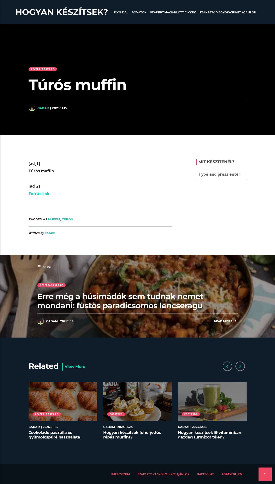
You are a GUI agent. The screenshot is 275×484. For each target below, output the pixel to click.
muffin (54, 219)
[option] (63, 413)
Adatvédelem (232, 474)
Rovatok (139, 12)
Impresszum (120, 474)
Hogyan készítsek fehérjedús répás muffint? (132, 435)
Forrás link (39, 193)
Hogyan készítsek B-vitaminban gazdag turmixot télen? (209, 435)
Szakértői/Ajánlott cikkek (173, 12)
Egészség (116, 414)
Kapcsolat (205, 474)
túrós (67, 219)
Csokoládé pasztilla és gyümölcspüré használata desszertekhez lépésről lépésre (59, 437)
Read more (225, 322)
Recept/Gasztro (42, 69)
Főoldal (121, 12)
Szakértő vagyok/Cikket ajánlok (227, 12)
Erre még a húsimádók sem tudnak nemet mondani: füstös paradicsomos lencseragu (120, 301)
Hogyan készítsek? (61, 12)
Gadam (43, 108)
